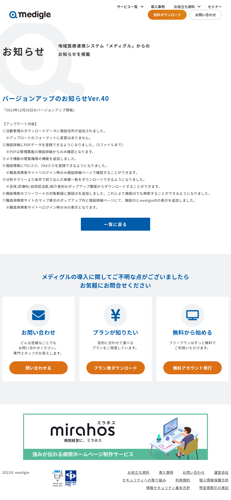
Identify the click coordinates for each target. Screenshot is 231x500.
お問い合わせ (205, 14)
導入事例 (158, 6)
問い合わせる (38, 368)
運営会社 (221, 472)
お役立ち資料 (138, 472)
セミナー (215, 6)
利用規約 (182, 480)
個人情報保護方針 (214, 480)
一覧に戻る (115, 224)
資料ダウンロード (167, 14)
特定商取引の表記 (214, 487)
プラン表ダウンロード (115, 368)
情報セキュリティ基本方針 (168, 487)
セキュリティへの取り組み (144, 480)
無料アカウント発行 (192, 368)
